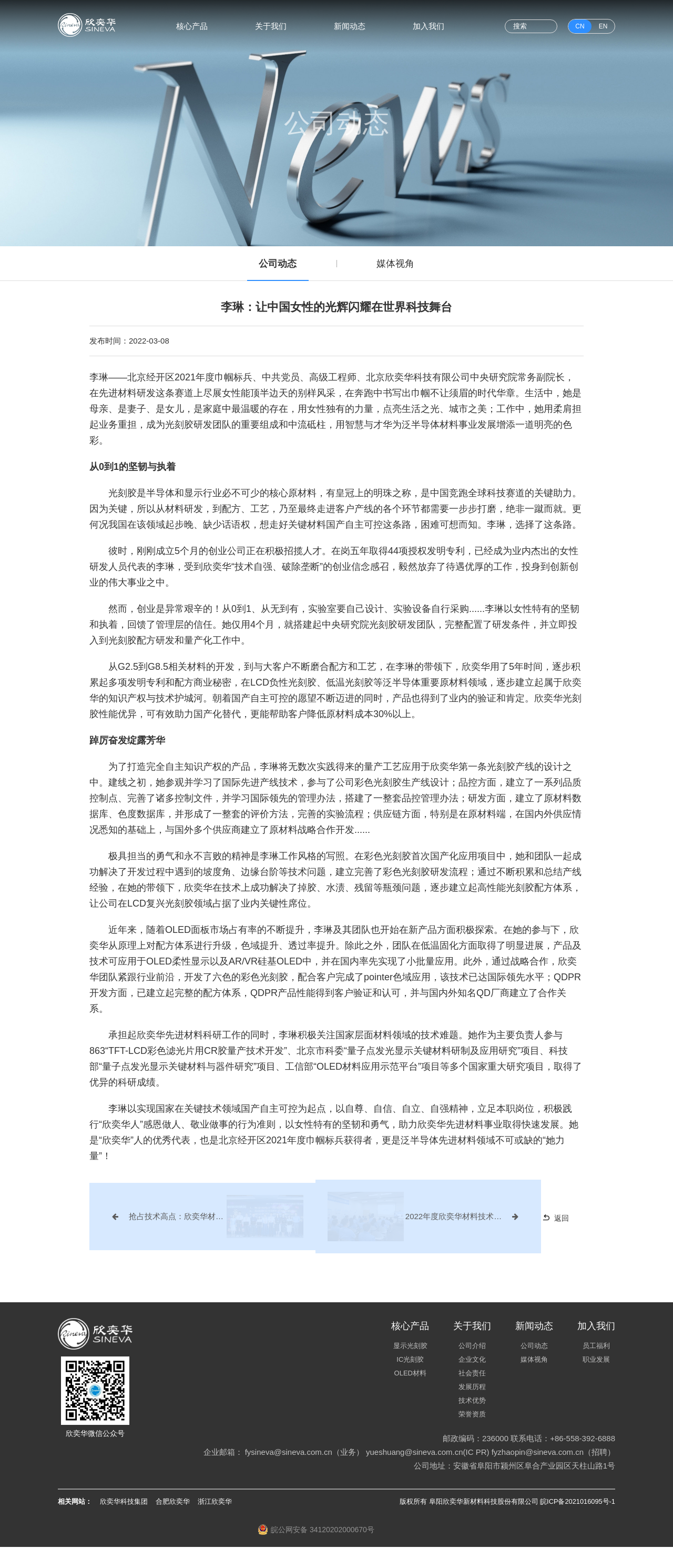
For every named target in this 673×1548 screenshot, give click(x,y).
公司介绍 (472, 1347)
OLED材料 (410, 1374)
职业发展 (596, 1360)
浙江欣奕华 (215, 1502)
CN (579, 26)
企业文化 (472, 1360)
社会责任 (472, 1374)
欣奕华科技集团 (124, 1502)
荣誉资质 (472, 1415)
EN (603, 26)
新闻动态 (349, 26)
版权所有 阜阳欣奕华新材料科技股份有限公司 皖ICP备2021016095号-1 (507, 1502)
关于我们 (271, 26)
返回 (545, 1218)
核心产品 (192, 26)
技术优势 (472, 1401)
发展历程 (472, 1388)
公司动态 (276, 264)
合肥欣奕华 (173, 1502)
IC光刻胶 (410, 1360)
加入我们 (428, 26)
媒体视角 (397, 264)
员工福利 (596, 1347)
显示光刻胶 (410, 1347)
